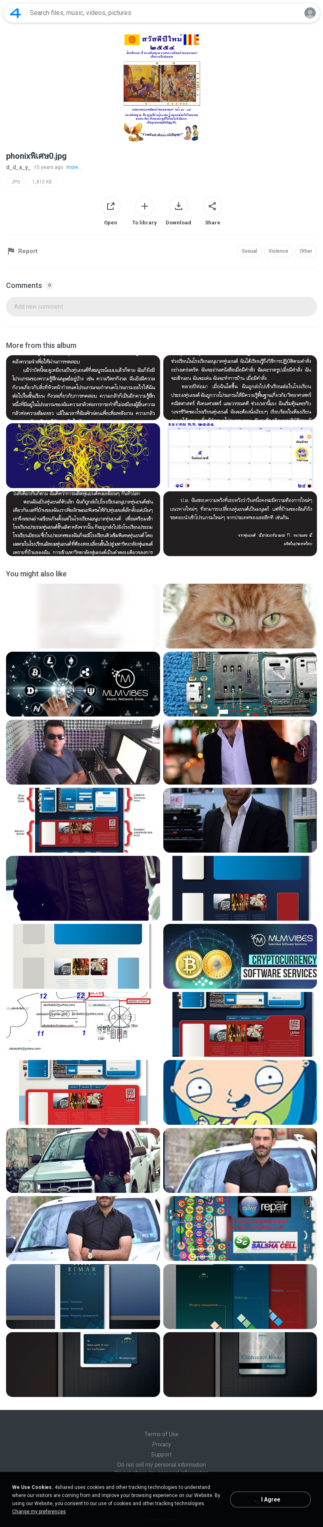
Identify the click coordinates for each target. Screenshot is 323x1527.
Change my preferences (39, 1511)
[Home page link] (15, 13)
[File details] (83, 387)
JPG (15, 182)
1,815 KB (42, 182)
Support (161, 1454)
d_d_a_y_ (18, 167)
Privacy (161, 1444)
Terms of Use (161, 1434)
